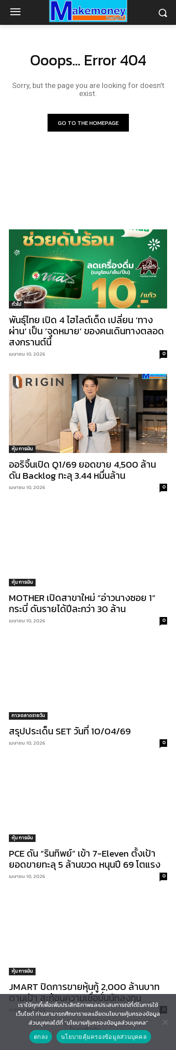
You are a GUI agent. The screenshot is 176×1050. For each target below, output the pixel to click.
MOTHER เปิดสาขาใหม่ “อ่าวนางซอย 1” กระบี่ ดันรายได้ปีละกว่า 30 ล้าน (82, 603)
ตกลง (41, 1037)
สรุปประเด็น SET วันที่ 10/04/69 (70, 731)
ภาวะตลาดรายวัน (28, 715)
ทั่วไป (16, 304)
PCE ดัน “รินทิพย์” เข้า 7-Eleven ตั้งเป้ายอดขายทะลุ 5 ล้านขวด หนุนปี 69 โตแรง (84, 858)
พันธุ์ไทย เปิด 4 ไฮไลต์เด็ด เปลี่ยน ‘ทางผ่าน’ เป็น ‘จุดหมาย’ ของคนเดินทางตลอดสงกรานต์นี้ (86, 331)
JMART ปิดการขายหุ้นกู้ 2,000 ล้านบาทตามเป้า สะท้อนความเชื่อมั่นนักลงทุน (84, 992)
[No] (164, 1022)
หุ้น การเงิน (22, 448)
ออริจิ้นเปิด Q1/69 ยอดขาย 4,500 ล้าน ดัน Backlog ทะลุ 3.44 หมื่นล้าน (82, 469)
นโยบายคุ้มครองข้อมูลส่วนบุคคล (104, 1037)
